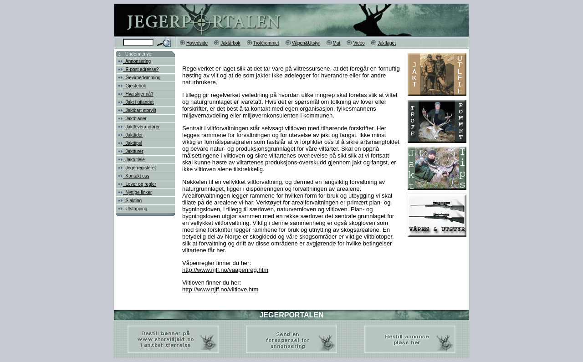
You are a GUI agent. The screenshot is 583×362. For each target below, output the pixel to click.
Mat (333, 43)
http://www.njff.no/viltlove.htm (220, 289)
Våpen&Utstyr (302, 43)
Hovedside (193, 43)
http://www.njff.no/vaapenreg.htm (225, 269)
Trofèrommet (262, 43)
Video (355, 43)
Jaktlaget (383, 43)
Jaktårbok (227, 43)
